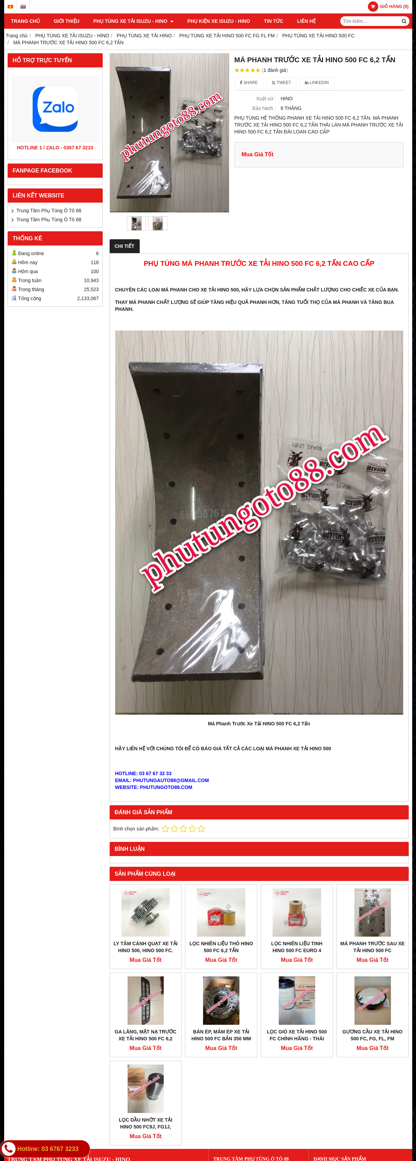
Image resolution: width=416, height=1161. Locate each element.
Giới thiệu (66, 21)
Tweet (281, 82)
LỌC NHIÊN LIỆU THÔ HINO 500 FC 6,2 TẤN (221, 947)
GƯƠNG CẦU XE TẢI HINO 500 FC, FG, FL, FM (372, 1035)
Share (249, 82)
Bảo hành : (264, 108)
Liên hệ (306, 21)
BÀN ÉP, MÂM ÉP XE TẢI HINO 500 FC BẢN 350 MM (221, 1035)
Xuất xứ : (266, 98)
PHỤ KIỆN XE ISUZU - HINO (218, 21)
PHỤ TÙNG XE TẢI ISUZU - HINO (133, 21)
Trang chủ (25, 21)
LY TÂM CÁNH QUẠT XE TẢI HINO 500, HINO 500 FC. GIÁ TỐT (145, 950)
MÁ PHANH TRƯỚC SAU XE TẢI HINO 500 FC (372, 947)
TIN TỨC (273, 21)
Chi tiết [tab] (125, 246)
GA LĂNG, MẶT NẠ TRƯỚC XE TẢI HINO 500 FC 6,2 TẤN (146, 1038)
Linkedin (317, 82)
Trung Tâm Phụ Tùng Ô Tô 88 (49, 210)
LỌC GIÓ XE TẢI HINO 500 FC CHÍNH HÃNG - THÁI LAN (297, 1038)
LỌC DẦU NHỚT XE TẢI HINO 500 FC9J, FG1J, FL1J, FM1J (145, 1126)
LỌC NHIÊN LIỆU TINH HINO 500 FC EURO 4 (296, 947)
